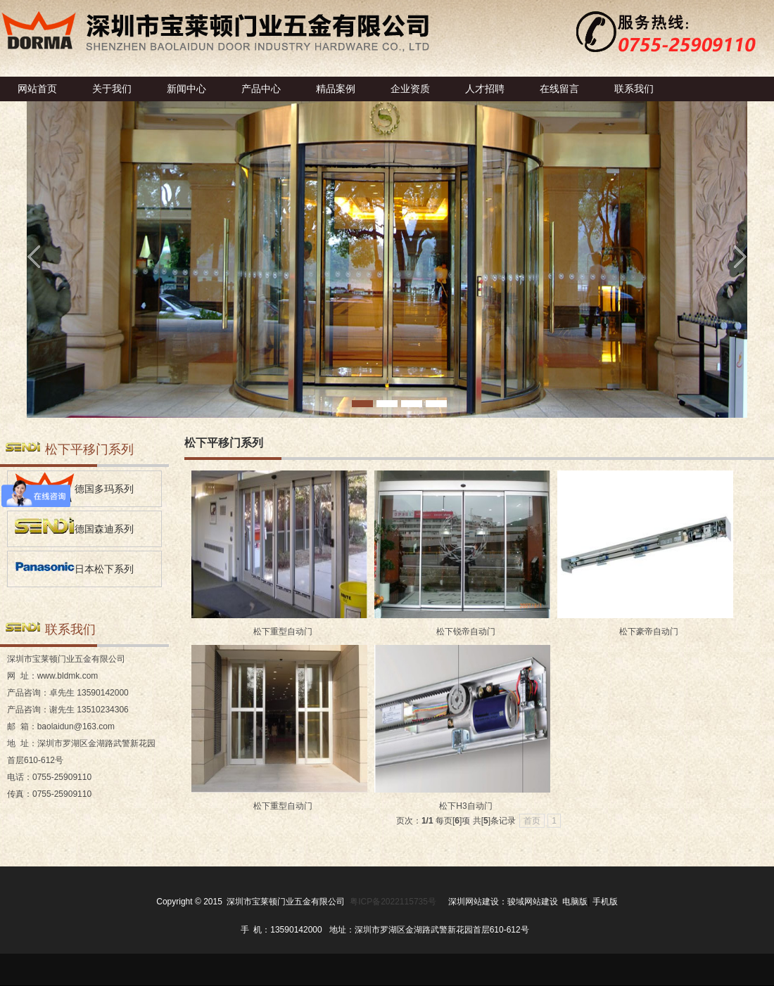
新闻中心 (186, 88)
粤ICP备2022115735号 (393, 902)
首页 (532, 821)
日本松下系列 (74, 567)
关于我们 (112, 88)
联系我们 (634, 88)
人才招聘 (485, 88)
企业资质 (410, 88)
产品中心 (261, 88)
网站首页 (37, 88)
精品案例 (335, 88)
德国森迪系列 (74, 527)
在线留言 (559, 88)
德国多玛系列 (74, 487)
